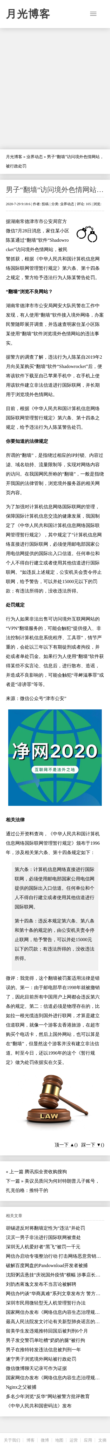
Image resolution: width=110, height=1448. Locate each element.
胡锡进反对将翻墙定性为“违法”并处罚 (45, 1228)
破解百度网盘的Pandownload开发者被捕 (47, 1265)
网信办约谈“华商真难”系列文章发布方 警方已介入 (58, 1293)
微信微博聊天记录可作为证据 (36, 1368)
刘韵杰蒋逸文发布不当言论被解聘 (41, 1284)
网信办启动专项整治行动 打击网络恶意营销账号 (56, 1256)
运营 (74, 1440)
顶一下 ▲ (65, 1144)
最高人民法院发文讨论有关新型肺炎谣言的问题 (55, 1321)
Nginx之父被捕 (21, 1387)
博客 (30, 1440)
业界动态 (34, 157)
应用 (88, 1440)
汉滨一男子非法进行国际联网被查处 (43, 1237)
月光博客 (28, 14)
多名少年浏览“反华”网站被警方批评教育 (48, 1396)
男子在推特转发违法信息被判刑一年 (43, 1349)
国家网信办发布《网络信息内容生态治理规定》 (55, 1312)
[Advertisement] (55, 89)
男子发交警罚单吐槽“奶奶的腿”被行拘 (45, 1340)
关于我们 (12, 1440)
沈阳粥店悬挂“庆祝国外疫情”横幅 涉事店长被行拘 (58, 1274)
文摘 (102, 1440)
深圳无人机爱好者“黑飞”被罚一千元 (43, 1246)
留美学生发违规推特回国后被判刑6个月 (47, 1330)
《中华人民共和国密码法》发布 (39, 1405)
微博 (45, 1440)
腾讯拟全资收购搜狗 (46, 1171)
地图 (59, 1440)
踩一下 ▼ (91, 1144)
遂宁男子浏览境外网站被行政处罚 (41, 1359)
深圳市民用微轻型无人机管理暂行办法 (46, 1302)
